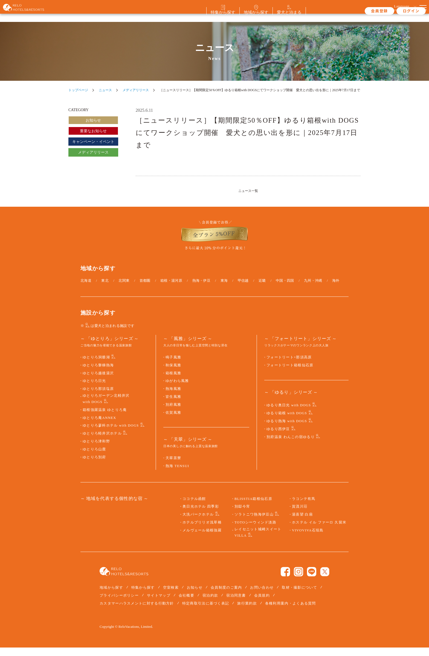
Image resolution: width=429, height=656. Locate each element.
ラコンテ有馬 (303, 507)
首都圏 (145, 289)
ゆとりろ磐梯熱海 (98, 374)
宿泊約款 (210, 604)
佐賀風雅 (173, 421)
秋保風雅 (173, 374)
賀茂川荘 (300, 515)
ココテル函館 (194, 507)
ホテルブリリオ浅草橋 (202, 531)
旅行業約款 (247, 612)
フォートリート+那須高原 (289, 366)
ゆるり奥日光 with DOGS (288, 414)
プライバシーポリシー (119, 604)
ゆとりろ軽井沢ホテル (102, 442)
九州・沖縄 (313, 289)
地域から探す (111, 596)
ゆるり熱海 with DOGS (286, 429)
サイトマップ (158, 604)
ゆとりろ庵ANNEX (99, 426)
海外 (336, 289)
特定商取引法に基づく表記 (205, 612)
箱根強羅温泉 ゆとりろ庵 (105, 418)
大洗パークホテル (198, 523)
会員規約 (262, 604)
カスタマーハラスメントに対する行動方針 (137, 612)
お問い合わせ (262, 596)
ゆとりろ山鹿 (94, 458)
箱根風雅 (173, 381)
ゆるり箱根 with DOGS (286, 422)
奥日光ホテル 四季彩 (200, 515)
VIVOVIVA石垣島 (307, 538)
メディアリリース (136, 90)
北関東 (123, 289)
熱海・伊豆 (201, 289)
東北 (105, 289)
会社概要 (186, 604)
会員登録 (359, 10)
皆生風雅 (173, 405)
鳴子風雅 (173, 366)
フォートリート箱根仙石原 (289, 374)
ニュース (105, 90)
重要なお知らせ (93, 131)
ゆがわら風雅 (177, 389)
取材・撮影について (299, 596)
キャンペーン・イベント (93, 142)
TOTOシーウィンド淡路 (255, 531)
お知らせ (93, 120)
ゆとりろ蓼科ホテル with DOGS (111, 434)
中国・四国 (285, 289)
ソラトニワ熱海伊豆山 (254, 523)
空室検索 (171, 596)
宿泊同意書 (236, 604)
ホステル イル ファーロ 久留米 (319, 531)
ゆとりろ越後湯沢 (98, 381)
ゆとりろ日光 (94, 389)
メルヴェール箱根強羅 (202, 538)
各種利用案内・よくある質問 (290, 612)
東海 (224, 289)
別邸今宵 (242, 515)
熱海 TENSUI (177, 474)
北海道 (85, 289)
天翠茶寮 (173, 466)
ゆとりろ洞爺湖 (96, 366)
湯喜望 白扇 (302, 523)
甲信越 (243, 289)
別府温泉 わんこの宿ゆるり (290, 445)
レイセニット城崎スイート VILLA (257, 541)
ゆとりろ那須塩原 (98, 397)
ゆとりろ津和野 (96, 450)
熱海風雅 (173, 397)
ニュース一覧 (248, 190)
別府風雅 (173, 413)
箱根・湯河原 (171, 289)
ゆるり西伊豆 (278, 437)
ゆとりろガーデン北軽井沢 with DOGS (106, 407)
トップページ (78, 90)
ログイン (390, 10)
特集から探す (143, 596)
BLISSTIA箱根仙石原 (253, 507)
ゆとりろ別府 (94, 465)
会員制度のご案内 (226, 596)
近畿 (262, 289)
